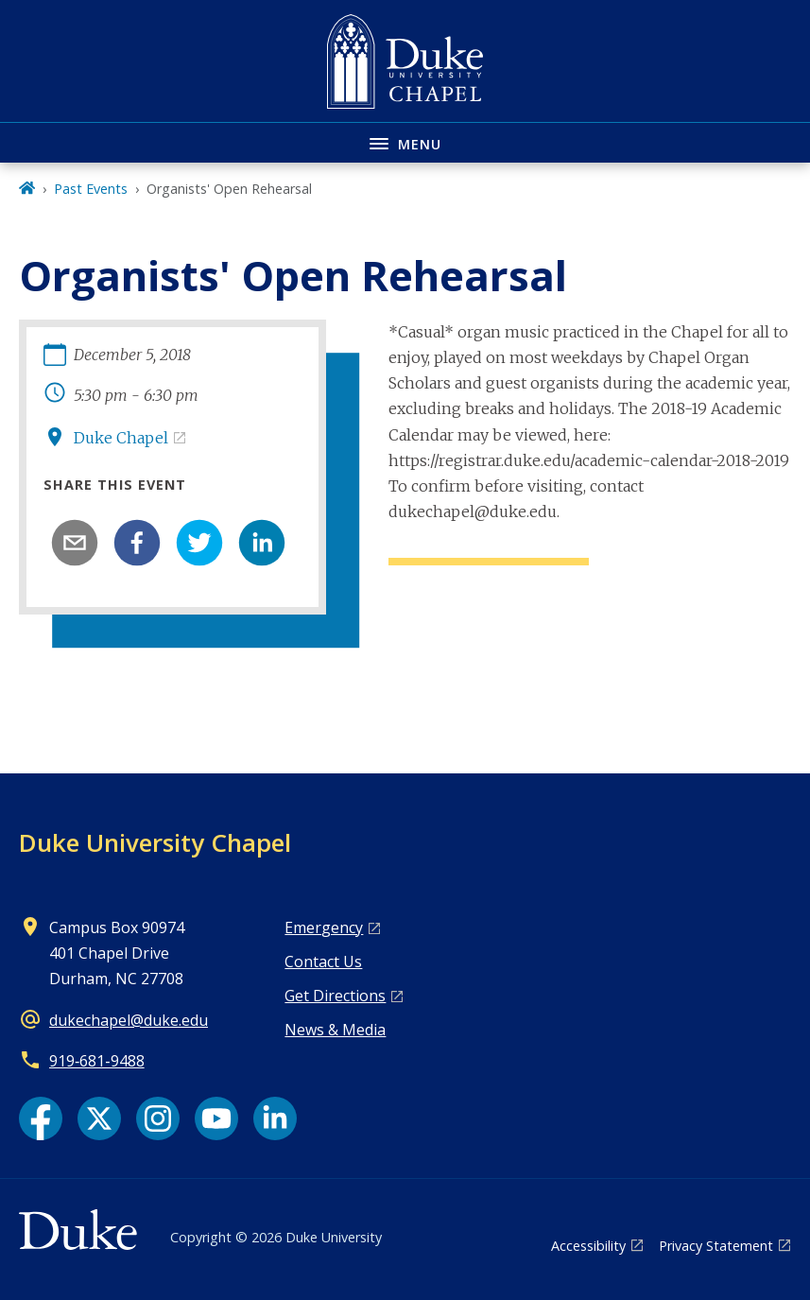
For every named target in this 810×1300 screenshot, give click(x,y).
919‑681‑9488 (97, 1060)
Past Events (91, 189)
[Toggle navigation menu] (405, 142)
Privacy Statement (716, 1246)
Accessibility (588, 1246)
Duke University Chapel (155, 842)
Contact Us (323, 961)
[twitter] (199, 542)
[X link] (99, 1118)
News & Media (335, 1029)
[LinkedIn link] (275, 1118)
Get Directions (335, 995)
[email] (74, 542)
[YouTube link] (216, 1118)
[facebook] (137, 542)
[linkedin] (261, 542)
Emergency (323, 927)
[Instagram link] (158, 1118)
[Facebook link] (40, 1118)
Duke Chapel (121, 437)
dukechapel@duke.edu (128, 1020)
